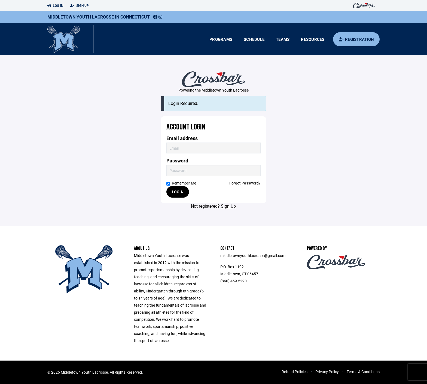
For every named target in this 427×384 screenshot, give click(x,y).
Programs (220, 39)
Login (178, 191)
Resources (312, 39)
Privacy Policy (327, 371)
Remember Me (181, 183)
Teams (282, 39)
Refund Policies (294, 371)
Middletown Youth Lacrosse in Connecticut (98, 17)
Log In (55, 5)
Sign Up (79, 5)
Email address (182, 138)
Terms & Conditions (363, 371)
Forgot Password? (245, 183)
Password (177, 161)
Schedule (254, 39)
